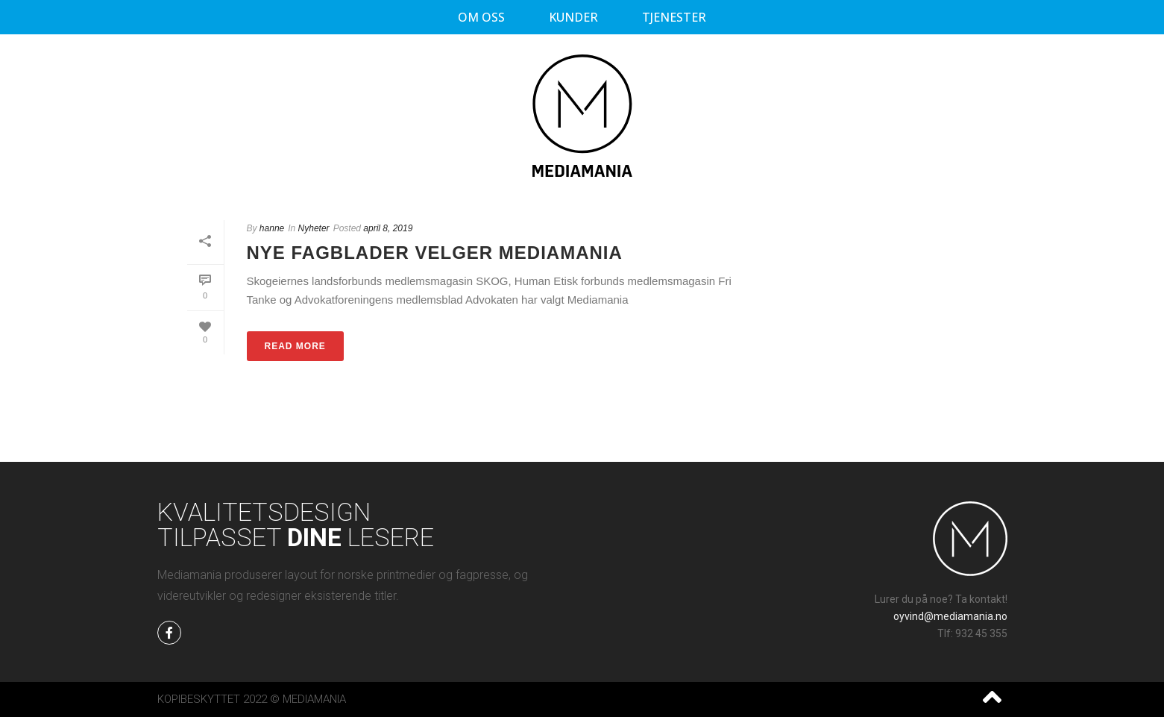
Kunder (573, 17)
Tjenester (674, 17)
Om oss (481, 17)
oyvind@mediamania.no (950, 616)
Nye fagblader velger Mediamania (435, 252)
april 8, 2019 (387, 228)
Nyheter (314, 228)
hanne (271, 228)
